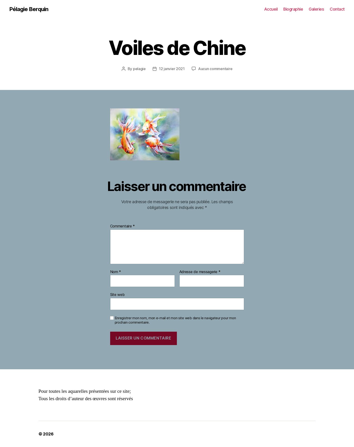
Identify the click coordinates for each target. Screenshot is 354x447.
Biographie (293, 9)
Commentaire (122, 226)
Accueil (271, 9)
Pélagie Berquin (28, 9)
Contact (337, 9)
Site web (117, 294)
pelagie (139, 68)
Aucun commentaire (215, 68)
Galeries (316, 9)
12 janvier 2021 (172, 68)
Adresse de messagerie (200, 272)
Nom (115, 272)
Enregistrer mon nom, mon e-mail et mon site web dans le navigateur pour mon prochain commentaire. (175, 320)
